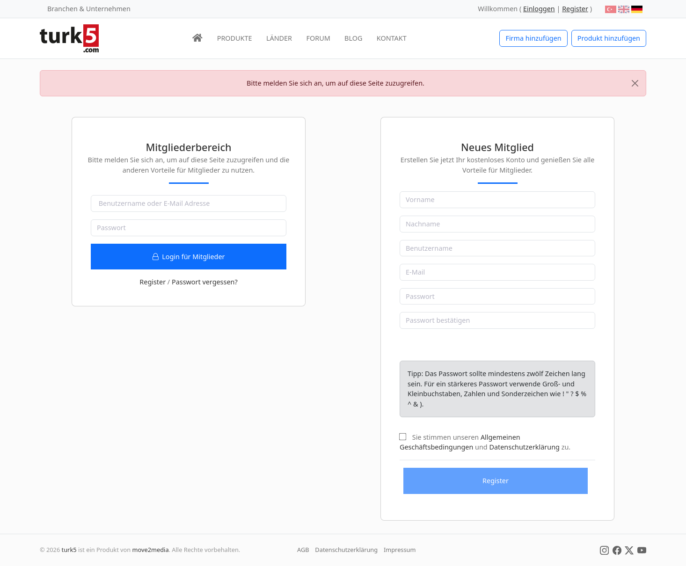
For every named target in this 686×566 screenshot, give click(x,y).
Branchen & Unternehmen (89, 8)
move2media (150, 549)
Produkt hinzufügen (608, 38)
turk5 (69, 549)
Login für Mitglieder (189, 256)
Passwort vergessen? (205, 281)
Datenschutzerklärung (524, 447)
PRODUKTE (234, 38)
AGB (303, 549)
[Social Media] (604, 549)
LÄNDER (279, 38)
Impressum (400, 549)
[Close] (635, 83)
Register (152, 281)
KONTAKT (392, 38)
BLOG (353, 38)
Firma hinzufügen (533, 38)
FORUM (318, 38)
